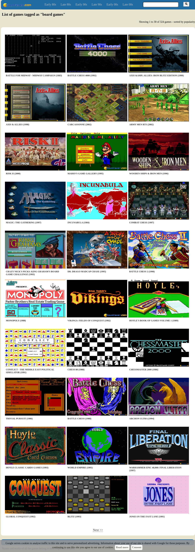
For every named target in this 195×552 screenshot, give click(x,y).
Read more (122, 547)
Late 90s (97, 4)
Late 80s (66, 4)
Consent (136, 547)
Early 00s (112, 4)
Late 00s (128, 4)
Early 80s (50, 4)
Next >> (98, 530)
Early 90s (81, 4)
